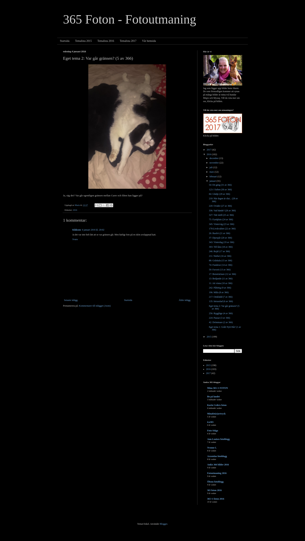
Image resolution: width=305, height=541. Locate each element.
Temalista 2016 (105, 40)
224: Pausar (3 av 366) (219, 317)
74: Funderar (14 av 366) (220, 265)
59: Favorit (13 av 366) (220, 269)
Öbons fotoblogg (215, 481)
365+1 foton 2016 (215, 498)
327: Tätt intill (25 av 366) (221, 215)
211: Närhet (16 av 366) (220, 256)
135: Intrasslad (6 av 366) (221, 301)
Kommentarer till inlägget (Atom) (95, 305)
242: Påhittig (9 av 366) (220, 287)
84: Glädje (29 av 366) (219, 194)
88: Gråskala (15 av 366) (220, 260)
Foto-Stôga (212, 430)
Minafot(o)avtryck (216, 413)
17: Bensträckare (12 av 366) (222, 274)
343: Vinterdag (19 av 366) (221, 242)
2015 (209, 336)
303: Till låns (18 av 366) (221, 247)
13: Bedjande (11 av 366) (221, 278)
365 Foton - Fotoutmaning (129, 19)
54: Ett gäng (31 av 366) (220, 185)
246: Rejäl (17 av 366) (219, 251)
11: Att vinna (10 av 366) (220, 283)
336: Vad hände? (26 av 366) (222, 210)
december (214, 158)
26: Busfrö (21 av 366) (219, 233)
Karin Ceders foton (216, 405)
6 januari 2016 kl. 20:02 (93, 229)
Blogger (163, 524)
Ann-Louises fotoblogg (218, 439)
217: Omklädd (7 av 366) (220, 296)
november (214, 162)
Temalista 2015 (83, 40)
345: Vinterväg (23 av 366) (221, 224)
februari (213, 176)
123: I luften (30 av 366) (220, 189)
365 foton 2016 (214, 490)
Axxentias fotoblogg (217, 456)
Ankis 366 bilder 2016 (218, 464)
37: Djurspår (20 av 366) (220, 237)
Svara (75, 239)
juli (211, 167)
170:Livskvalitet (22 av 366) (222, 228)
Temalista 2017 (128, 40)
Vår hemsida (149, 40)
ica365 (210, 422)
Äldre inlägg (184, 300)
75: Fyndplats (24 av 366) (221, 219)
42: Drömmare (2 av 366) (221, 322)
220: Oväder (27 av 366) (220, 206)
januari (212, 181)
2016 (75, 210)
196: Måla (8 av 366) (219, 292)
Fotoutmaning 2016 (217, 473)
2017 (209, 149)
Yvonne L (212, 447)
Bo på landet (213, 396)
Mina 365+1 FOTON (217, 388)
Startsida (64, 40)
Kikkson (76, 229)
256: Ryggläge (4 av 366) (221, 313)
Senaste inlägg (71, 300)
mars (212, 171)
